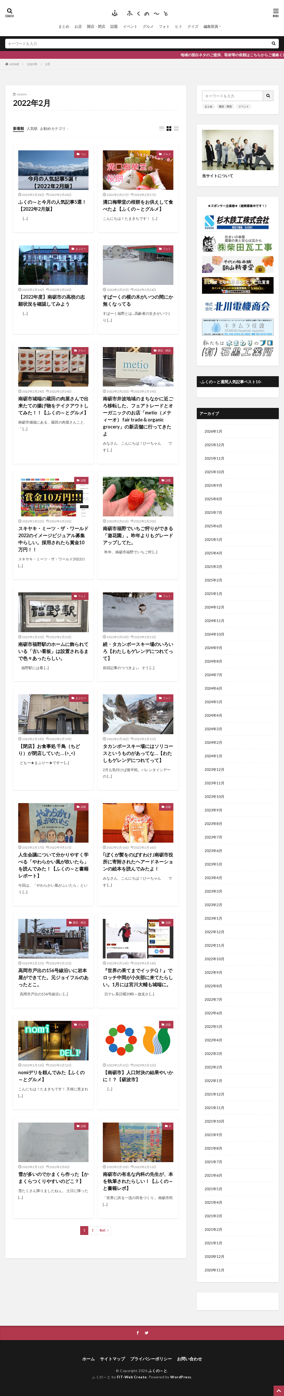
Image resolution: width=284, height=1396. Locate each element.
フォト (164, 26)
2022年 (32, 64)
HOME (14, 64)
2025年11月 (214, 458)
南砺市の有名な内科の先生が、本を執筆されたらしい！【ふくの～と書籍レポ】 (138, 1181)
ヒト (178, 26)
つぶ (83, 154)
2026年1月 (213, 431)
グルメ (148, 26)
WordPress (180, 1377)
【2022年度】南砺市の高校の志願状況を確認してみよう (51, 300)
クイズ (192, 26)
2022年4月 (213, 1040)
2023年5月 (213, 864)
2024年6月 (213, 688)
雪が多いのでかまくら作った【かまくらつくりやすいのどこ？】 (53, 1177)
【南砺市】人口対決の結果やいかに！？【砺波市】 (138, 1076)
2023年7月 (213, 837)
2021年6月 (213, 1175)
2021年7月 (213, 1162)
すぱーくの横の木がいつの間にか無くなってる (138, 300)
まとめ (63, 26)
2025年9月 (213, 485)
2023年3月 (213, 891)
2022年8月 (213, 986)
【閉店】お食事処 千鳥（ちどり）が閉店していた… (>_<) (49, 749)
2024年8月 (213, 661)
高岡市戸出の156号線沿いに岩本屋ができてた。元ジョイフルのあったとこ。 (53, 977)
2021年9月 (213, 1134)
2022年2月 (213, 1067)
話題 (114, 26)
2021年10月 (214, 1121)
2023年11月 (214, 783)
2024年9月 (213, 647)
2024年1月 (213, 756)
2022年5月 (213, 1026)
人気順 (32, 128)
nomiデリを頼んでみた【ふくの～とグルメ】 (51, 1076)
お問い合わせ (189, 1358)
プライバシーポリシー (151, 1358)
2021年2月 (213, 1229)
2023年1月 (213, 918)
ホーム (88, 1358)
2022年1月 (213, 1080)
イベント (130, 26)
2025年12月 (214, 445)
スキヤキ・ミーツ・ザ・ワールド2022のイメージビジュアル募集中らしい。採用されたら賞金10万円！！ (53, 539)
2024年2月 (213, 742)
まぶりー (80, 248)
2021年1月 (213, 1243)
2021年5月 (213, 1189)
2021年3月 (213, 1216)
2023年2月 (213, 904)
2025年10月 (214, 472)
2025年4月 (213, 553)
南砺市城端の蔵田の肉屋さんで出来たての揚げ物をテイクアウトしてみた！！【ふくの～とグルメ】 (53, 405)
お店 (78, 26)
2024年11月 (214, 620)
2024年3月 (213, 729)
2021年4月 (213, 1202)
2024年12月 (214, 607)
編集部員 (211, 26)
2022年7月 (213, 999)
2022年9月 (213, 972)
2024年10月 (214, 634)
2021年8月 (213, 1148)
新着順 (18, 128)
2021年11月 (214, 1107)
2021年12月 (214, 1094)
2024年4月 (213, 715)
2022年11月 (214, 945)
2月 (47, 64)
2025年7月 (213, 512)
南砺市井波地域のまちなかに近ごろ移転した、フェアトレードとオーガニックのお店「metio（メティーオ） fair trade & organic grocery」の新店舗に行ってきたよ (138, 416)
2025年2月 (213, 580)
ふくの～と (157, 1370)
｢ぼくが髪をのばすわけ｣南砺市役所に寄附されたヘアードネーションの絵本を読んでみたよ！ (138, 862)
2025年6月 (213, 526)
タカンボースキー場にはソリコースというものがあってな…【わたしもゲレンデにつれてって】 (138, 753)
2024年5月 (213, 702)
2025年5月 (213, 539)
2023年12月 (214, 769)
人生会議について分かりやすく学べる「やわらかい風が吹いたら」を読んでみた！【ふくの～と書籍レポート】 (53, 865)
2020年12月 (214, 1256)
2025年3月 (213, 566)
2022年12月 (214, 932)
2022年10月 (214, 959)
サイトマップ (112, 1358)
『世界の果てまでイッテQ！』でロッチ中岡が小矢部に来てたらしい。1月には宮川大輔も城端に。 (138, 977)
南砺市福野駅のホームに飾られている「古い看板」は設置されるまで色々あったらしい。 (53, 651)
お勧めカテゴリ (53, 128)
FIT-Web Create (132, 1377)
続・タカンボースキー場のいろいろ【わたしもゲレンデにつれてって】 (138, 651)
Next (103, 1230)
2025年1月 (213, 593)
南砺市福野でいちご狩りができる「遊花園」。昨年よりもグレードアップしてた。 (138, 535)
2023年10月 (214, 796)
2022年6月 (213, 1013)
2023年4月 (213, 877)
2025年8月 (213, 499)
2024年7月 (213, 675)
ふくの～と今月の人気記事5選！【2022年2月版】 (52, 205)
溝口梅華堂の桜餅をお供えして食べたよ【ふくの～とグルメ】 (138, 205)
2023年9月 (213, 810)
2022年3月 (213, 1053)
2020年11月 (214, 1270)
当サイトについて (217, 175)
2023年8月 (213, 823)
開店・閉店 (96, 26)
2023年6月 (213, 850)
